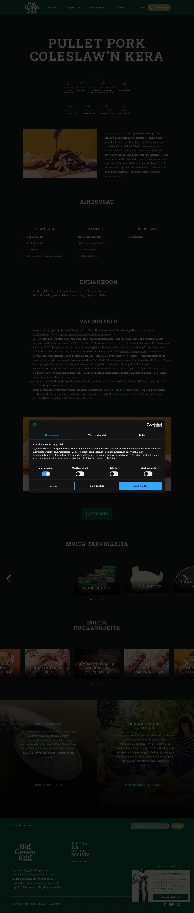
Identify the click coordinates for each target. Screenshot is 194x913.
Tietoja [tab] (142, 434)
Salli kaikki (140, 485)
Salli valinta (97, 485)
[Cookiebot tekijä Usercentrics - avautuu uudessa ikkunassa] (148, 425)
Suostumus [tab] (51, 434)
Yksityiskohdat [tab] (97, 434)
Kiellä (53, 485)
